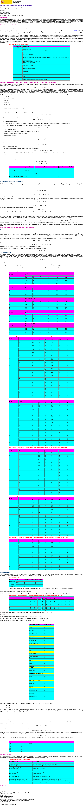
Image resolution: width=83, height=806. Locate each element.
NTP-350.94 (76, 30)
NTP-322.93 (40, 616)
